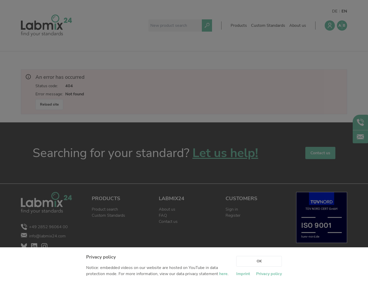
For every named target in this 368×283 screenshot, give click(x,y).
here (223, 274)
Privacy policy (269, 274)
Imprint (243, 274)
